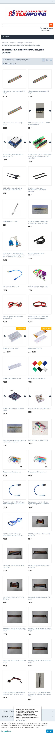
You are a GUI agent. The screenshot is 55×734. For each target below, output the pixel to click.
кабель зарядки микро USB (37, 287)
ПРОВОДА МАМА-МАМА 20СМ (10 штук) (13, 566)
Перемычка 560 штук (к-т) (12, 472)
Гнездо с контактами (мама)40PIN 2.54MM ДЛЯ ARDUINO (37, 189)
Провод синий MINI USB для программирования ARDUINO (38, 503)
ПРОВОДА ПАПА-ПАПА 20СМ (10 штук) (14, 661)
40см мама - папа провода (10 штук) (13, 92)
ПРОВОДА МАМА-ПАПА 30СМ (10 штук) (14, 630)
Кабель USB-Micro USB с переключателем (36, 254)
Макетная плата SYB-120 (12, 378)
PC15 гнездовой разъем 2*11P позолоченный (39, 124)
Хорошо (49, 731)
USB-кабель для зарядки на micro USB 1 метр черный (12, 189)
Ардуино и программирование (21, 43)
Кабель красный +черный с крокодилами (13, 317)
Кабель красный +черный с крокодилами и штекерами (38, 317)
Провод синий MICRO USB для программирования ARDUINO (13, 503)
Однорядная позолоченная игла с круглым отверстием (14, 441)
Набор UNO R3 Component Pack (39, 408)
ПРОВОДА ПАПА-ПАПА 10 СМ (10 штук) (39, 630)
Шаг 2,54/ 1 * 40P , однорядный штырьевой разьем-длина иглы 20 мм (39, 694)
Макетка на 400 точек (11, 348)
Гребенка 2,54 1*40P (10, 221)
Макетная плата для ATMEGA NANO (13, 409)
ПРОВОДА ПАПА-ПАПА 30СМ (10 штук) (39, 661)
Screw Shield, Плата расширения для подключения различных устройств (40, 156)
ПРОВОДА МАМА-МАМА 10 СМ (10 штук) (39, 534)
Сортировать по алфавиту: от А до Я (16, 60)
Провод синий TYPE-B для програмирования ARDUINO (13, 534)
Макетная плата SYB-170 (37, 378)
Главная (5, 43)
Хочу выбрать (6, 731)
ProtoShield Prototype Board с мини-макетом (13, 155)
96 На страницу (9, 64)
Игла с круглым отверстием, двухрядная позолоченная (38, 222)
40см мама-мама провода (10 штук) (38, 92)
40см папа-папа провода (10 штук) (13, 124)
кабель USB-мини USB (11, 287)
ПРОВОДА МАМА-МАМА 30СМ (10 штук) (39, 566)
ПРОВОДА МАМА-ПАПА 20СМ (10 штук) (39, 598)
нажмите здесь (21, 720)
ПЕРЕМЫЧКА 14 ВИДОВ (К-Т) (38, 440)
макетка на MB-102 (35, 348)
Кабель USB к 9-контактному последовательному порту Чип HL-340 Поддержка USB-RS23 (14, 255)
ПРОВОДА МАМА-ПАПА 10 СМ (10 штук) (13, 598)
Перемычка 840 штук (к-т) (37, 472)
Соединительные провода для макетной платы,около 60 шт (14, 693)
